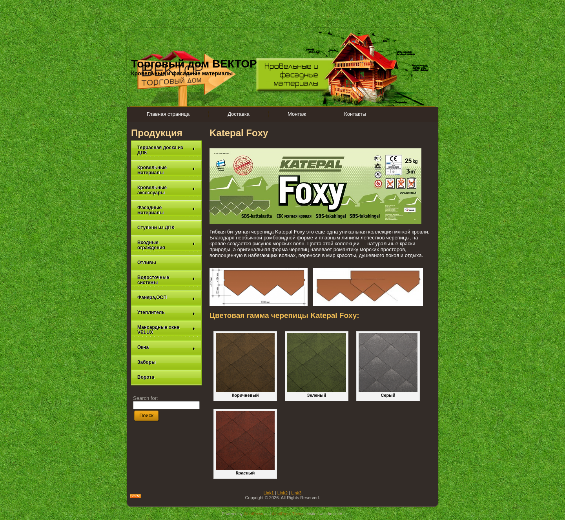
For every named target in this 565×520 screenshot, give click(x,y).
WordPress (253, 514)
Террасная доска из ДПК (166, 150)
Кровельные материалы (166, 170)
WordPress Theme (288, 514)
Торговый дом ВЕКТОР (194, 64)
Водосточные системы (166, 280)
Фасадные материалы (166, 210)
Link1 (269, 493)
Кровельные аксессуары (166, 190)
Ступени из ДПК (156, 227)
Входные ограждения (166, 245)
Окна (166, 347)
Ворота (145, 377)
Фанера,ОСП (166, 298)
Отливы (146, 262)
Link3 (296, 493)
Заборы (146, 362)
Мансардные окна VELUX (166, 330)
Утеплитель (166, 313)
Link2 (282, 493)
